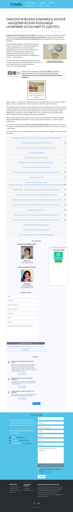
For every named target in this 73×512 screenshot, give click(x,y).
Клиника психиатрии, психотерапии (36, 230)
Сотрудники (27, 488)
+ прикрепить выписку (26, 343)
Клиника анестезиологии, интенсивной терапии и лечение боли (39, 220)
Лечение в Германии (31, 2)
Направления (42, 2)
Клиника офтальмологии (46, 210)
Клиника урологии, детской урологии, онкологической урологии (39, 172)
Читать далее (22, 373)
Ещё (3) (47, 5)
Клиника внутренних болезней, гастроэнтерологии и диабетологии (38, 200)
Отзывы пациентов (29, 490)
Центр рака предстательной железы (36, 167)
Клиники (51, 2)
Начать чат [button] (58, 261)
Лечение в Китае (30, 5)
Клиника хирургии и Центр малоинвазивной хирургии (41, 195)
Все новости (36, 403)
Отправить (26, 350)
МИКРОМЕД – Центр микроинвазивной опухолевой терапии (40, 190)
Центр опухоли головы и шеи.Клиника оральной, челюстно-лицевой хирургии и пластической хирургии (37, 183)
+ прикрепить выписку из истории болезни (51, 465)
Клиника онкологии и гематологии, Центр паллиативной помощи (36, 138)
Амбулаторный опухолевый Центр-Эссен (43, 143)
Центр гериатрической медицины (36, 225)
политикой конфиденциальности (37, 346)
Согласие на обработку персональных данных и (26, 346)
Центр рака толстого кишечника (36, 158)
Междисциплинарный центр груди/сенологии (36, 162)
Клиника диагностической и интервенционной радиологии (40, 215)
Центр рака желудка (36, 153)
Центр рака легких (48, 177)
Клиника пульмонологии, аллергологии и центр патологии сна (39, 205)
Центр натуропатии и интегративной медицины (36, 235)
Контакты (39, 5)
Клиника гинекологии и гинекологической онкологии (36, 148)
